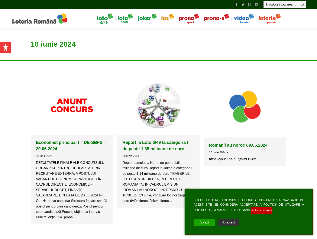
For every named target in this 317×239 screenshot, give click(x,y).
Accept (204, 222)
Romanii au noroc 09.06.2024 (238, 145)
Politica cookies (261, 210)
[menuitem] (105, 18)
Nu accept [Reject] (228, 222)
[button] (5, 47)
